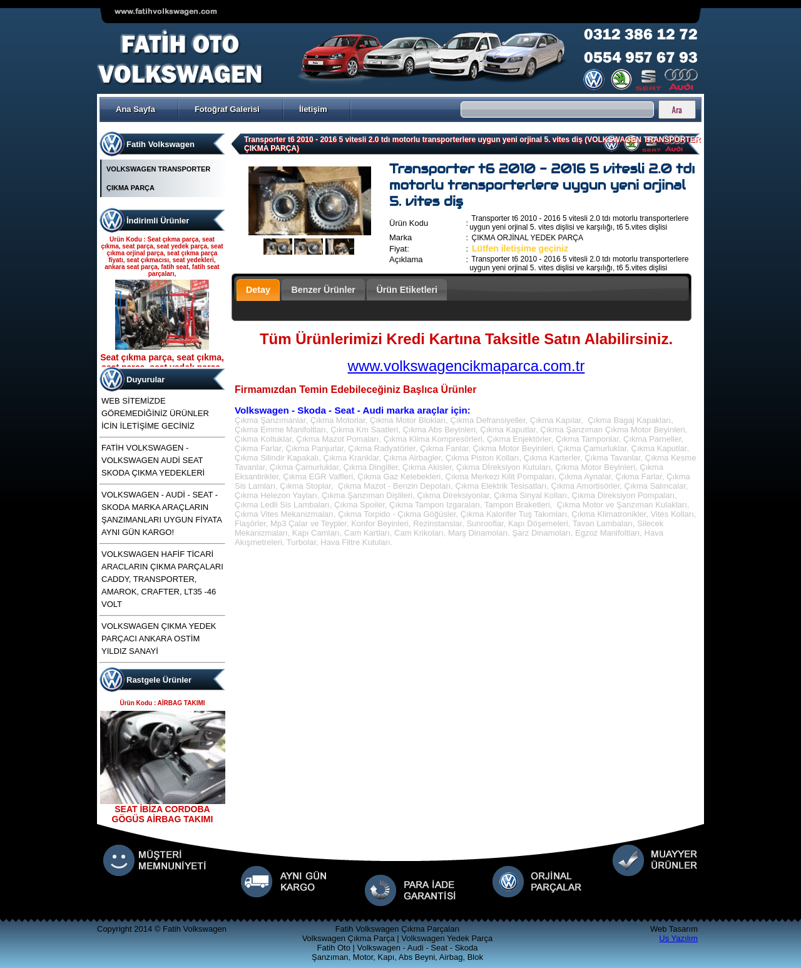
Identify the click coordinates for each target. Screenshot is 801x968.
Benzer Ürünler (323, 290)
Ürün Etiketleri (406, 290)
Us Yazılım (678, 938)
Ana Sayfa (135, 109)
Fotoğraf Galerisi (227, 109)
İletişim (313, 109)
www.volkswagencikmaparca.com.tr (466, 365)
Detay (258, 290)
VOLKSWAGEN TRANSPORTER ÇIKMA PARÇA (158, 178)
